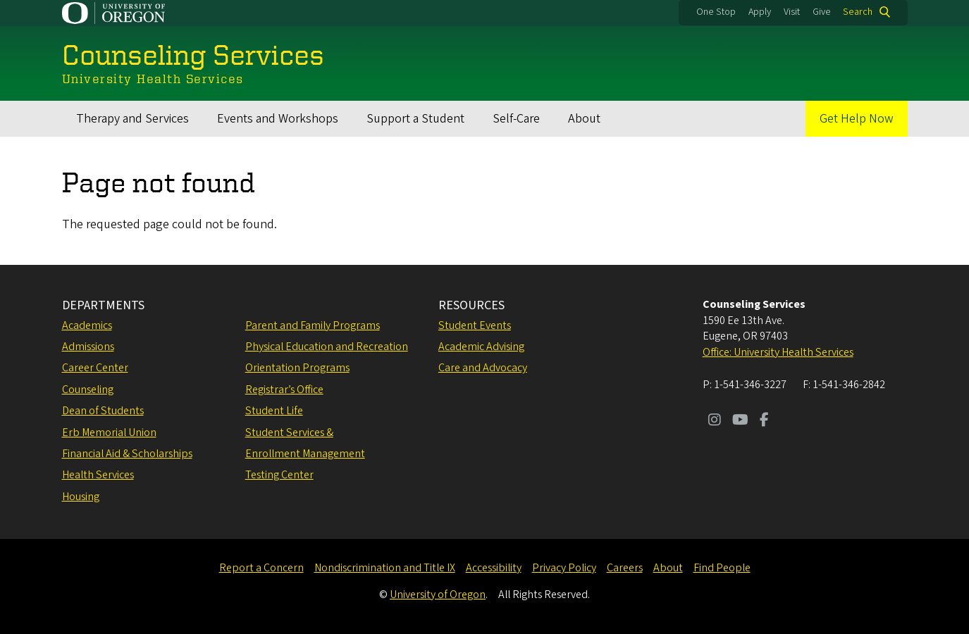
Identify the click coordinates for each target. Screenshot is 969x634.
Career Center (95, 367)
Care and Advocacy (482, 367)
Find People (722, 568)
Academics (87, 325)
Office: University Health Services (778, 352)
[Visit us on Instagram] (715, 421)
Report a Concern (261, 568)
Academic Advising (481, 346)
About (584, 119)
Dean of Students (103, 410)
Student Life (274, 410)
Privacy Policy (564, 568)
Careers (625, 568)
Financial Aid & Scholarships (127, 453)
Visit (792, 12)
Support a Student (415, 119)
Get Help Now (857, 119)
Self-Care (516, 119)
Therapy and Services (132, 119)
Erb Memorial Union (109, 432)
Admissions (88, 346)
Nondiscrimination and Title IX (384, 568)
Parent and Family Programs (312, 325)
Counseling (87, 389)
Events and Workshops (277, 119)
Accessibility (493, 568)
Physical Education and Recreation (326, 346)
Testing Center (279, 475)
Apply (759, 12)
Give (822, 12)
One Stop (716, 12)
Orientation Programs (297, 367)
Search (857, 12)
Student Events (474, 325)
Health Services (98, 475)
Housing (80, 496)
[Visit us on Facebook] (764, 421)
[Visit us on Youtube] (740, 421)
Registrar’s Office (284, 389)
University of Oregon (438, 594)
